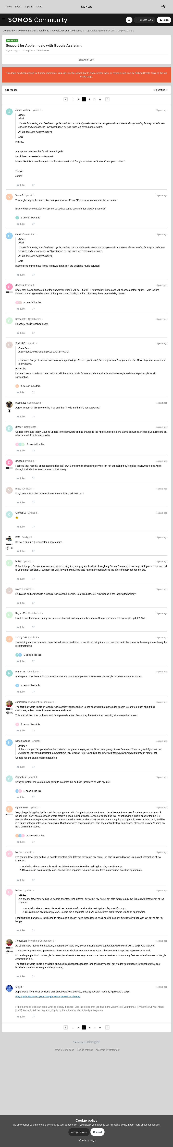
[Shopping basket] (163, 6)
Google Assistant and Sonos (67, 30)
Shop (9, 6)
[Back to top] (166, 1045)
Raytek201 (21, 319)
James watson (22, 110)
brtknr (18, 561)
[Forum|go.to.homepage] (37, 20)
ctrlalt (18, 234)
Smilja (18, 986)
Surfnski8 (20, 343)
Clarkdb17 (20, 512)
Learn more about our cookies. (144, 1124)
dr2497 (19, 427)
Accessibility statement (108, 1050)
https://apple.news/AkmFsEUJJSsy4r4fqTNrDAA (43, 351)
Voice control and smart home (33, 30)
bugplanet (20, 402)
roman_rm (20, 671)
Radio (39, 6)
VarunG (19, 195)
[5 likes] (29, 835)
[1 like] (27, 217)
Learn (18, 6)
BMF (17, 537)
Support (28, 6)
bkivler (18, 852)
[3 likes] (29, 444)
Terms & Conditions (64, 1050)
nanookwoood (22, 741)
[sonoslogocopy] (86, 7)
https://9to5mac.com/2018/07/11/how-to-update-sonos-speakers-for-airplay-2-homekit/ (60, 208)
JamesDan (21, 702)
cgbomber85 (22, 807)
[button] (4, 20)
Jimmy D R (21, 637)
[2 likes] (28, 302)
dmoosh (19, 285)
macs (18, 488)
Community (9, 30)
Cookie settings (85, 1050)
